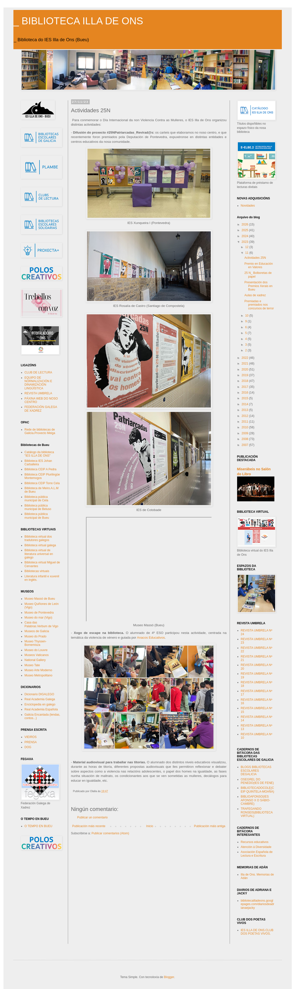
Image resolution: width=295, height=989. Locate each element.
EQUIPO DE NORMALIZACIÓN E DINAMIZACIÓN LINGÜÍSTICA (38, 383)
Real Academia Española (41, 709)
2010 (245, 427)
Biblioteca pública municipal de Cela (36, 498)
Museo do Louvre (36, 650)
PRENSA (31, 742)
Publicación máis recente (88, 826)
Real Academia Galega (40, 699)
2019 (245, 375)
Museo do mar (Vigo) (38, 617)
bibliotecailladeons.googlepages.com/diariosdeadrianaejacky (257, 904)
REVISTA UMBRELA (38, 393)
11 (247, 253)
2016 (245, 392)
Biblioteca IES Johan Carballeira (38, 462)
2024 (245, 236)
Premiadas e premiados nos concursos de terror (259, 304)
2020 (245, 369)
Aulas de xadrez (255, 295)
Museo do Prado (35, 636)
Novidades (248, 205)
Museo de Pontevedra (39, 612)
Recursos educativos (254, 842)
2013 (245, 410)
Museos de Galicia (37, 631)
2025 (245, 230)
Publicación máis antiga (209, 826)
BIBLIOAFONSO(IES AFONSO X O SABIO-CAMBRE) (255, 800)
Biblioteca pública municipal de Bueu (37, 515)
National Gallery (35, 660)
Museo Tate (32, 665)
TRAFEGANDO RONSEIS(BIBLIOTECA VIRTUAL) (257, 812)
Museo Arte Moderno (38, 670)
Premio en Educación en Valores (258, 265)
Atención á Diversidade (256, 847)
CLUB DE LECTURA (38, 372)
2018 (245, 381)
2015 (245, 398)
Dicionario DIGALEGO (39, 694)
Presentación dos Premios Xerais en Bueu (258, 286)
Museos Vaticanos (37, 655)
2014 (245, 404)
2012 (245, 416)
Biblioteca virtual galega (40, 545)
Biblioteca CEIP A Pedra (41, 469)
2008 (245, 439)
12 (247, 247)
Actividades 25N (255, 257)
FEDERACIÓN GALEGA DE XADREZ (41, 408)
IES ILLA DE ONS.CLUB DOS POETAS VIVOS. (257, 931)
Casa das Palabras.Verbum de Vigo (41, 624)
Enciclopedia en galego (40, 704)
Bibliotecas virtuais (37, 571)
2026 (245, 224)
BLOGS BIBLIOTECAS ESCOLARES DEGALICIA (256, 770)
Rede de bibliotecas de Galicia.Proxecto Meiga (40, 431)
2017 (245, 387)
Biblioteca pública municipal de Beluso (38, 507)
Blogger (169, 977)
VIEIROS (31, 737)
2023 (245, 242)
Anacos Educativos (151, 637)
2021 (245, 363)
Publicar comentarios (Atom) (110, 833)
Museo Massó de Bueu (40, 598)
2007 (245, 445)
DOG (28, 747)
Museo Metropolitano (38, 675)
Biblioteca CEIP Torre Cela (42, 483)
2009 (245, 433)
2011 (245, 421)
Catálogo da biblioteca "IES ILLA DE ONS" (39, 453)
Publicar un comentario (92, 817)
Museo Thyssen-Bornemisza (35, 643)
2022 (245, 358)
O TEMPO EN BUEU (38, 826)
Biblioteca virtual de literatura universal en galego (39, 554)
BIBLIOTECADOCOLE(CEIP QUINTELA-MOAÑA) (257, 789)
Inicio (149, 826)
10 (247, 315)
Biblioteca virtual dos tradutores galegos (38, 538)
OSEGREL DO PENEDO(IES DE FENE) (257, 781)
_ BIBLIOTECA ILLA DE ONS (78, 20)
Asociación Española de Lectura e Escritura (257, 853)
